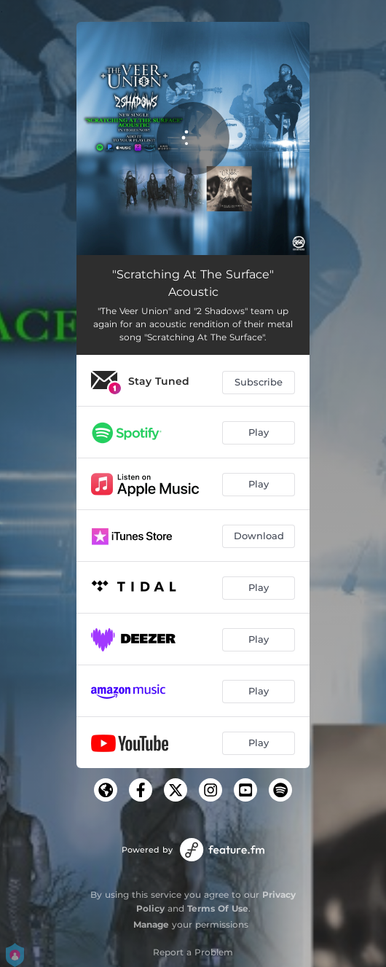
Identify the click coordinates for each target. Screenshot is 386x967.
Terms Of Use (217, 908)
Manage (151, 924)
